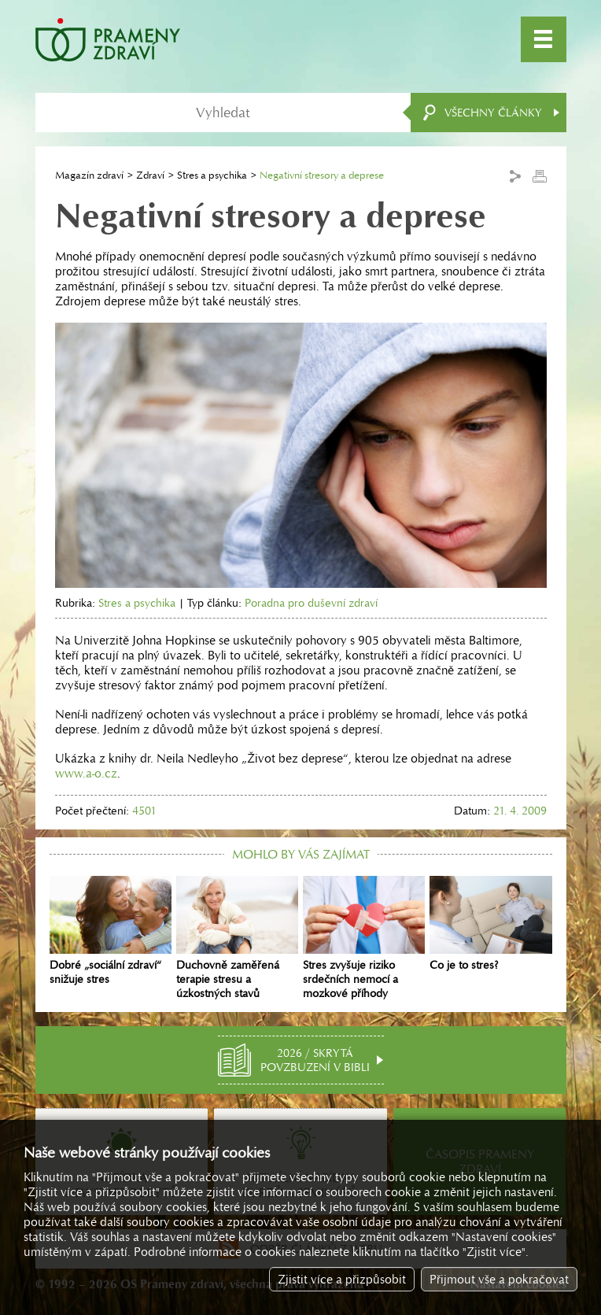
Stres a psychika (212, 175)
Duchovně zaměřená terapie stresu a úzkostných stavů (237, 938)
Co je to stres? (490, 924)
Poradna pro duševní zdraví (311, 603)
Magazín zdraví (89, 175)
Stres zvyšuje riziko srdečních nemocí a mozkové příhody (364, 938)
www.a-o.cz (86, 773)
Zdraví (150, 175)
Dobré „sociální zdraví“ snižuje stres (110, 931)
